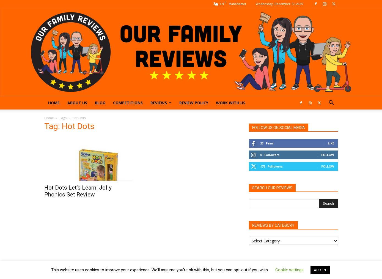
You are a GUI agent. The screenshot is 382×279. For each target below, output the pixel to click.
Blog (100, 102)
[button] (331, 103)
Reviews (160, 102)
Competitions (128, 102)
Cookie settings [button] (289, 269)
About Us (77, 102)
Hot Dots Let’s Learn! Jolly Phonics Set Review (78, 191)
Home (54, 102)
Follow (327, 155)
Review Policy (193, 102)
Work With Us (230, 102)
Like (331, 143)
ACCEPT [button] (320, 270)
